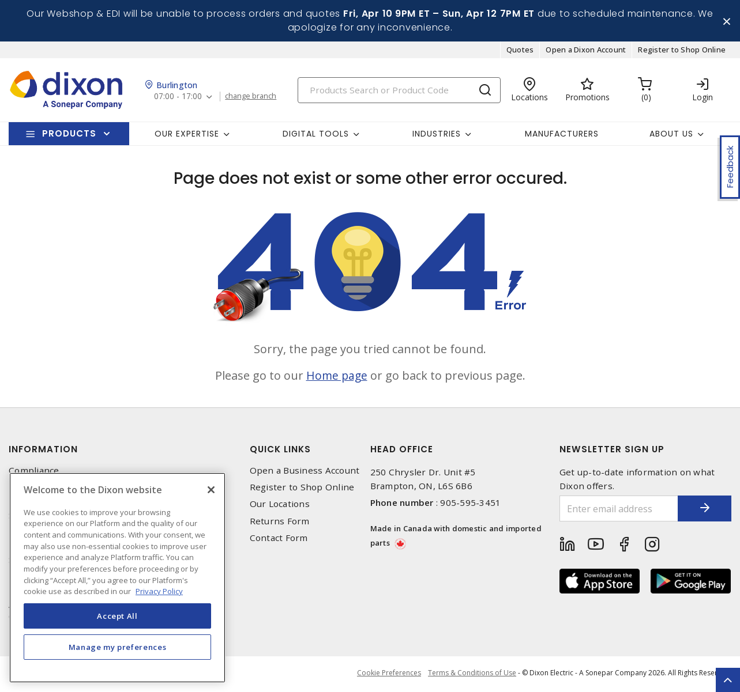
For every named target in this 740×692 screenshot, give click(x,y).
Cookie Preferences (387, 674)
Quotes (520, 51)
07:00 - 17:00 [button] (178, 98)
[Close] (211, 489)
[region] (117, 577)
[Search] (399, 91)
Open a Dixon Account (586, 51)
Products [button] (69, 134)
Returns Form (280, 521)
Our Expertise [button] (187, 134)
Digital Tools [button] (316, 134)
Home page (336, 376)
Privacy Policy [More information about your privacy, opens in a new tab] (159, 591)
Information (43, 450)
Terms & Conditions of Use (472, 674)
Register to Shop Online (682, 51)
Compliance (34, 471)
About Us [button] (671, 134)
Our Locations (280, 505)
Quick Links (280, 450)
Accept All (117, 616)
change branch (252, 97)
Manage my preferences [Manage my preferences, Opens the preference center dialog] (118, 647)
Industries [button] (436, 134)
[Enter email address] (616, 510)
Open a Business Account (305, 471)
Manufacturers (562, 134)
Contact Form (279, 539)
